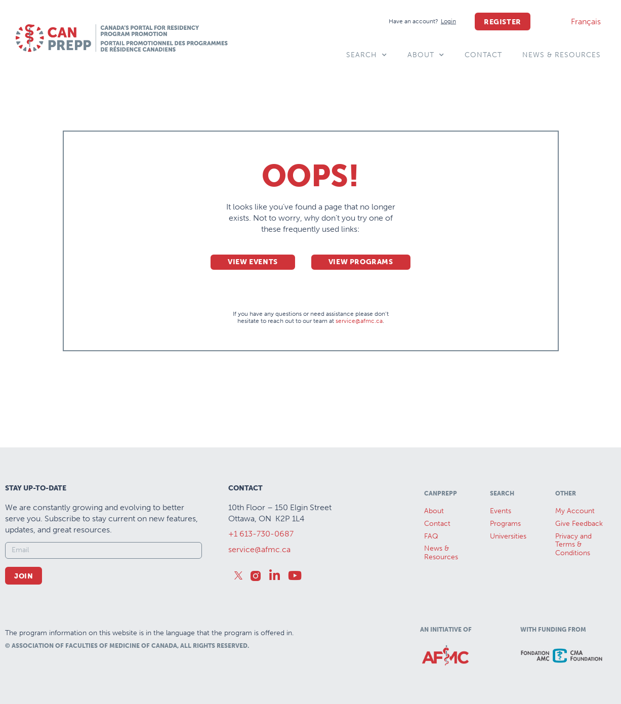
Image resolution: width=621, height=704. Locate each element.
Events (500, 511)
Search (366, 55)
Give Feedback (579, 523)
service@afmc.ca (359, 320)
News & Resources (561, 55)
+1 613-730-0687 (261, 534)
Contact (483, 55)
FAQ (431, 536)
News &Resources (441, 552)
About (425, 55)
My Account (575, 511)
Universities (508, 536)
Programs (505, 523)
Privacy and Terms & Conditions (573, 545)
